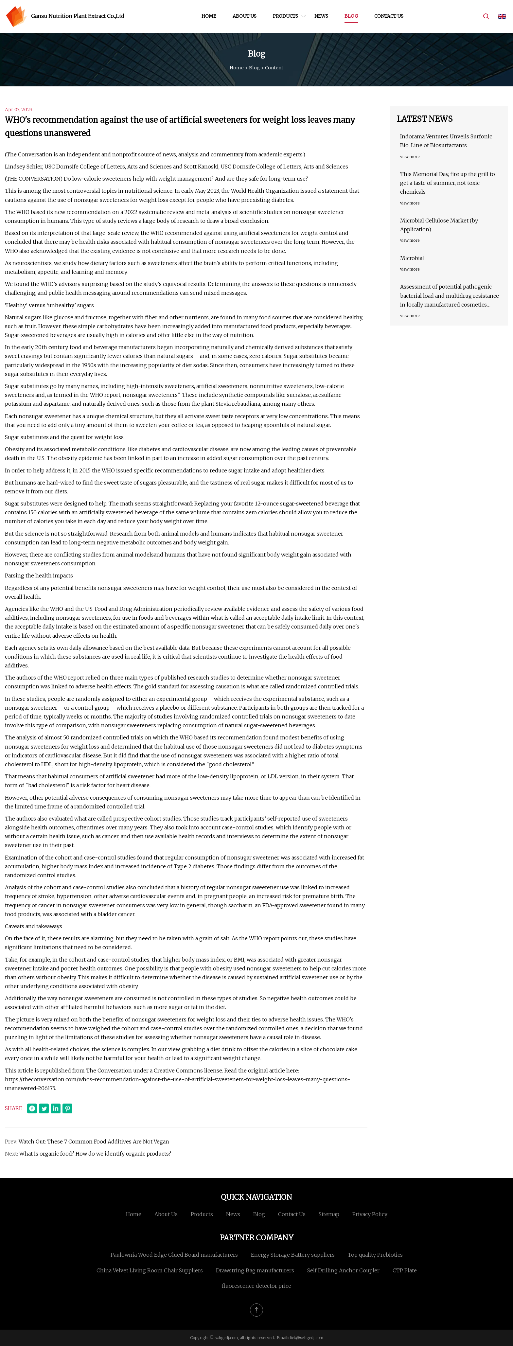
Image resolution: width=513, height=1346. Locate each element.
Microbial (412, 258)
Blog (351, 16)
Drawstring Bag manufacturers (255, 1270)
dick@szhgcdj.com (305, 1337)
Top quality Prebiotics (375, 1254)
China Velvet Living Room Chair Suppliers (150, 1270)
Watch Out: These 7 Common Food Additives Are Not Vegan (94, 1141)
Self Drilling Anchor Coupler (343, 1270)
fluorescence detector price (256, 1286)
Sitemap (329, 1214)
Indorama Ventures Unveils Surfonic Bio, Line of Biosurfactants (446, 141)
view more (409, 156)
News (321, 16)
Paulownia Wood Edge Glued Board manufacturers (174, 1254)
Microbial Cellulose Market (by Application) (439, 225)
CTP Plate (405, 1270)
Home (209, 16)
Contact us (388, 16)
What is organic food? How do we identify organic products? (95, 1153)
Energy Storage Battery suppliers (293, 1254)
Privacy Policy (369, 1214)
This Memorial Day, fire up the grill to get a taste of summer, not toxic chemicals (447, 183)
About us (244, 16)
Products (285, 16)
